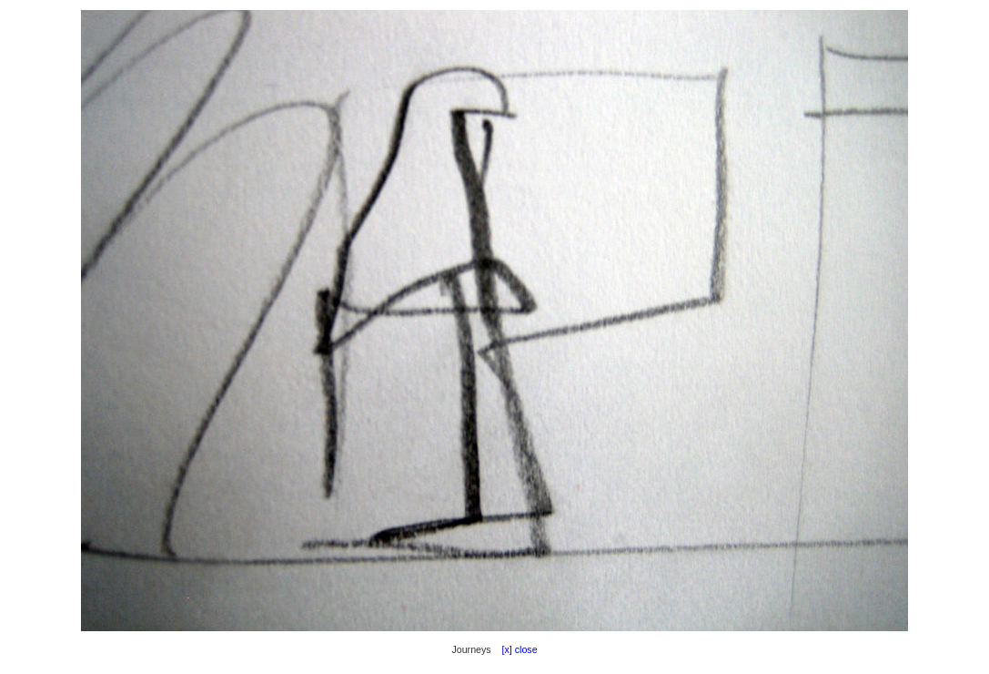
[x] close (516, 649)
